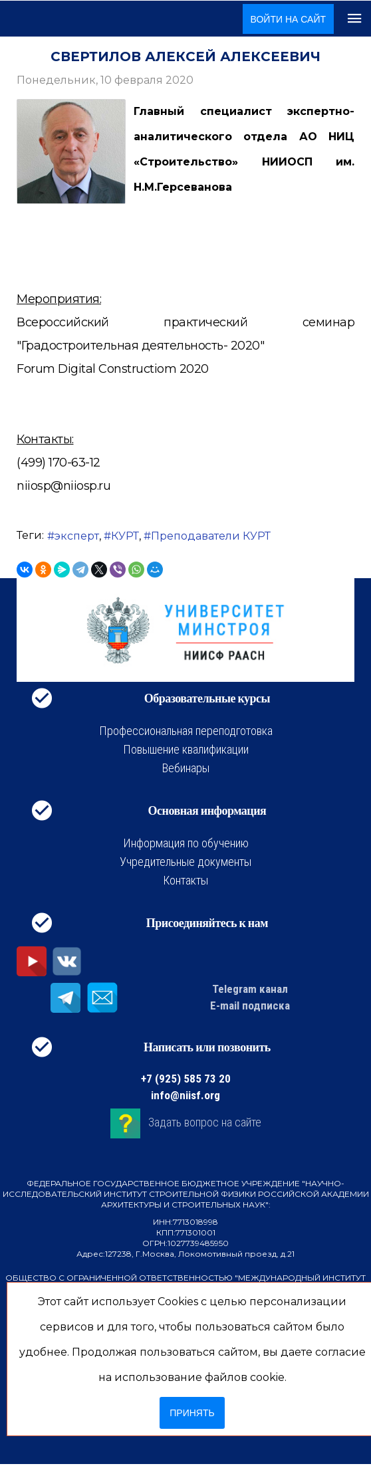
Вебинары (185, 768)
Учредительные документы (185, 862)
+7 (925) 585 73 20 (186, 1078)
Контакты (185, 880)
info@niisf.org (185, 1095)
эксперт (77, 536)
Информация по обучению (186, 843)
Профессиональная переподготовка (186, 731)
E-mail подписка (250, 1005)
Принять (192, 1413)
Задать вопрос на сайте (204, 1122)
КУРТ (125, 536)
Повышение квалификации (186, 749)
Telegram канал (250, 989)
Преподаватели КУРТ (211, 536)
